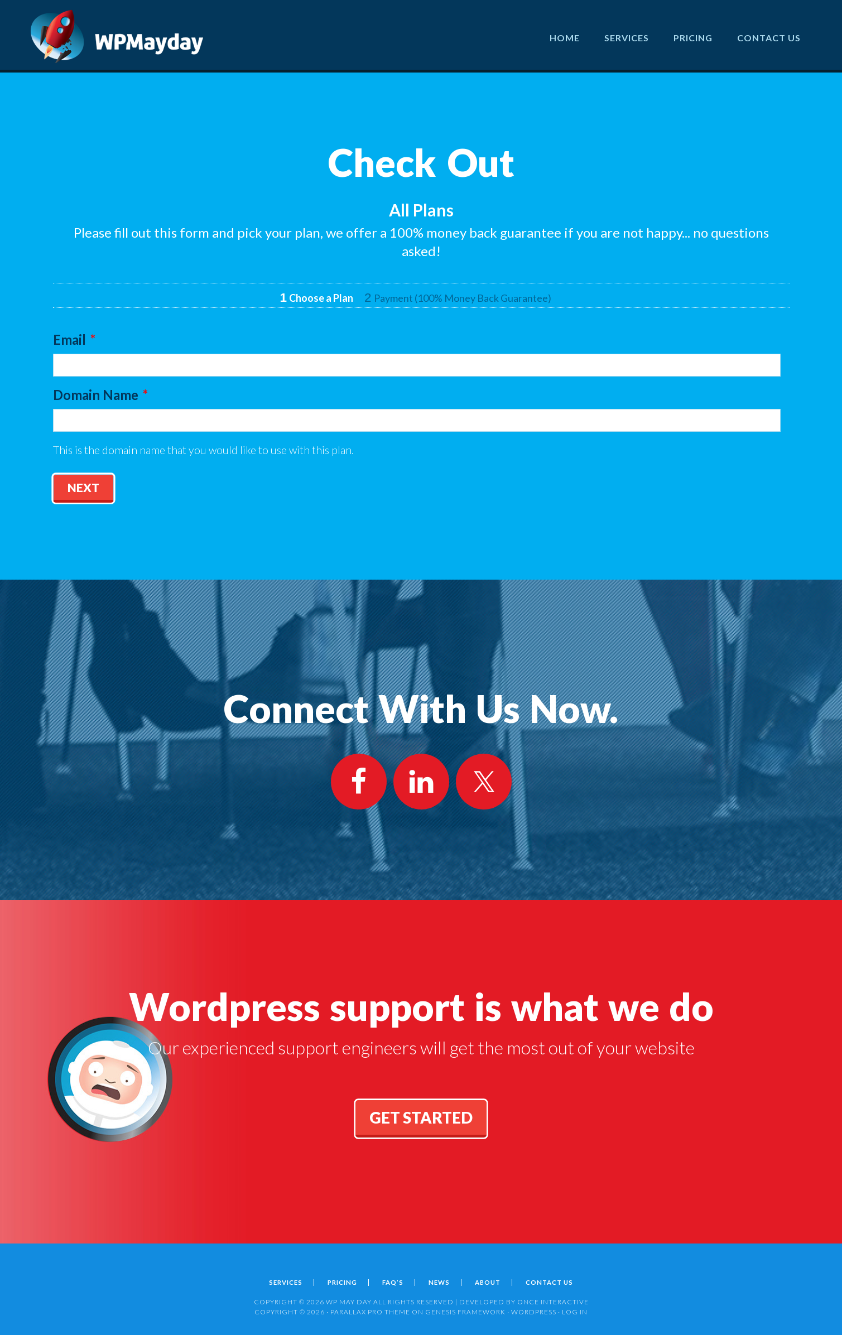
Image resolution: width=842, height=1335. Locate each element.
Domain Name (100, 395)
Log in (575, 1307)
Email (74, 339)
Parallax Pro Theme (370, 1307)
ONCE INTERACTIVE (553, 1297)
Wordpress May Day (117, 36)
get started (421, 1112)
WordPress (533, 1307)
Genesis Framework (465, 1307)
